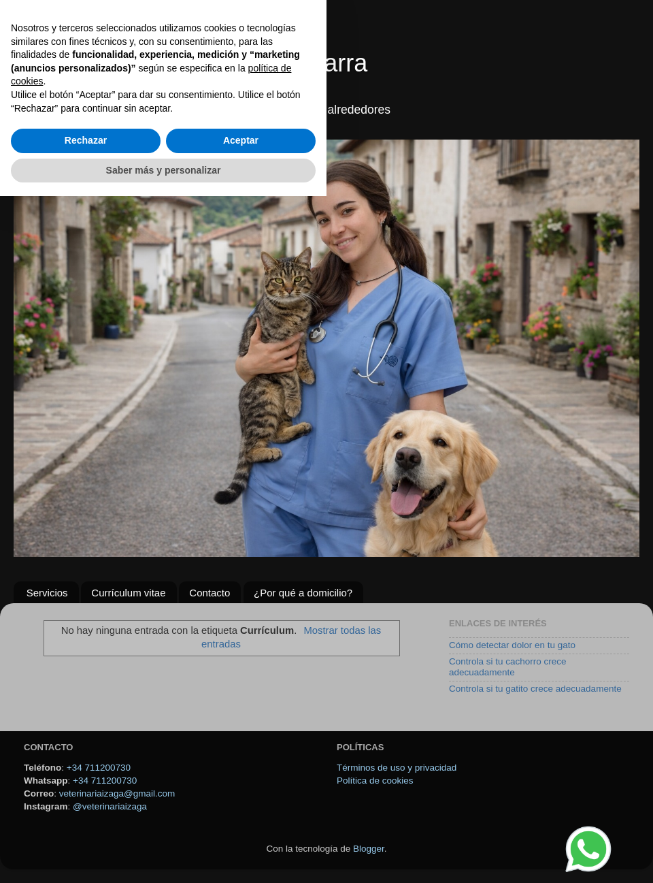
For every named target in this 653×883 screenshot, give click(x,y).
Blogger (368, 849)
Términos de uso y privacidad (396, 767)
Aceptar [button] (240, 827)
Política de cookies (375, 780)
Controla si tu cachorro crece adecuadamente (508, 666)
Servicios (47, 592)
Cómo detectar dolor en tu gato (512, 645)
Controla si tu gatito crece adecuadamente (535, 689)
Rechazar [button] (86, 827)
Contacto (209, 592)
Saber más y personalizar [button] (163, 856)
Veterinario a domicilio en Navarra (183, 63)
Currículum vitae (128, 592)
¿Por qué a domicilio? (303, 592)
